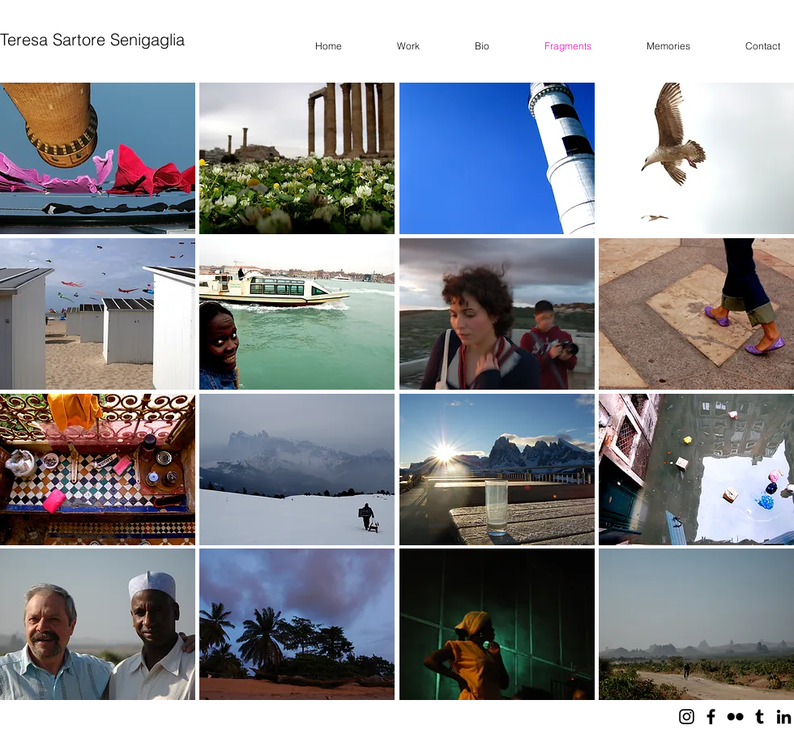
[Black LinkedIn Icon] (784, 716)
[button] (97, 158)
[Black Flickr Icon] (735, 716)
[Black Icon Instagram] (687, 716)
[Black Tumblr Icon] (759, 716)
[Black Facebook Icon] (711, 716)
